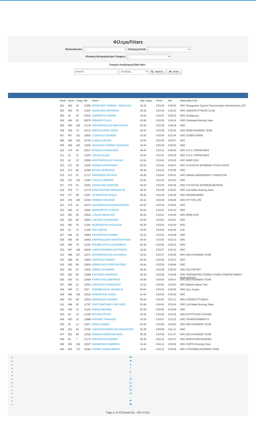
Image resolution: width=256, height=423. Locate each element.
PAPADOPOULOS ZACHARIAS (109, 254)
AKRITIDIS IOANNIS (103, 259)
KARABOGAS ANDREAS (106, 344)
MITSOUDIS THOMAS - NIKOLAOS (111, 105)
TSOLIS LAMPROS (102, 180)
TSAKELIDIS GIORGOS (105, 185)
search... (157, 71)
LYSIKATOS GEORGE (104, 135)
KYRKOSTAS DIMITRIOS (106, 279)
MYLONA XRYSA (101, 314)
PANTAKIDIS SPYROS (104, 175)
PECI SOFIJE (99, 230)
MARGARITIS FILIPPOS (105, 210)
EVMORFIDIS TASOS (104, 294)
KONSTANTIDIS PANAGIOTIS (108, 190)
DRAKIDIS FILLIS (101, 120)
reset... (174, 71)
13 (130, 390)
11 (130, 382)
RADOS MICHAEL (102, 309)
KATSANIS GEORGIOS (105, 274)
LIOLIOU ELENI (100, 155)
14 (130, 393)
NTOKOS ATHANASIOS (105, 150)
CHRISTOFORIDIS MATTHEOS (109, 249)
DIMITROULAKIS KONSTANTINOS (111, 239)
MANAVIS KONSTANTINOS (107, 334)
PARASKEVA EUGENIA (105, 339)
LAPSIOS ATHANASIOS (105, 220)
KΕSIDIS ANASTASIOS (104, 165)
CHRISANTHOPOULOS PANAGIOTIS (113, 329)
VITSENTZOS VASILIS (104, 195)
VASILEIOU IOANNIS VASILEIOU (110, 145)
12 (130, 386)
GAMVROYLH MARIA (104, 115)
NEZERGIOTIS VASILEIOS (107, 225)
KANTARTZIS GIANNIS (105, 235)
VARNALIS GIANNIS (103, 269)
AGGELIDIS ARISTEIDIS (105, 110)
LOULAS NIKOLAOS (103, 215)
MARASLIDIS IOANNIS (104, 299)
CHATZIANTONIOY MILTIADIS (109, 304)
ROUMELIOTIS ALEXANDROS (109, 244)
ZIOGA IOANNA (100, 324)
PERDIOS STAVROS (103, 200)
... (130, 375)
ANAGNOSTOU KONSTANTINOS (110, 205)
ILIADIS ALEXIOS (101, 140)
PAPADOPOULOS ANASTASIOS (110, 125)
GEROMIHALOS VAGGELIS (107, 289)
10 (130, 379)
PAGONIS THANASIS (104, 319)
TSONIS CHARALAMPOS (106, 349)
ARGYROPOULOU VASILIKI (107, 160)
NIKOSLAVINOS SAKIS (105, 130)
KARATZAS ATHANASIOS (106, 284)
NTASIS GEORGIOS (103, 170)
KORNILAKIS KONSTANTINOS (109, 264)
